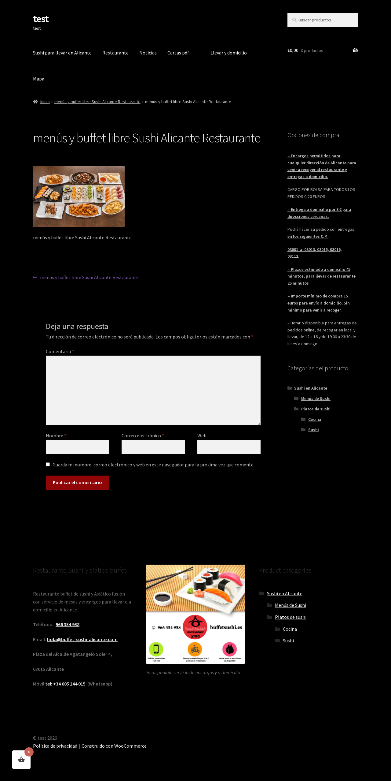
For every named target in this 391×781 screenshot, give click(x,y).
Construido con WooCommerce (114, 746)
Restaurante (115, 53)
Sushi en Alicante (310, 388)
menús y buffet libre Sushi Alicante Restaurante (97, 101)
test (41, 19)
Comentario (60, 351)
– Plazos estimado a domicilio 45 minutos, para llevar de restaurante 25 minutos (321, 276)
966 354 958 (67, 624)
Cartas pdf (178, 53)
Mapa (38, 79)
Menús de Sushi (316, 398)
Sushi (313, 429)
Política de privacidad (55, 746)
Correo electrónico (143, 435)
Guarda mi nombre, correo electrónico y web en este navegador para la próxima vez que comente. (153, 464)
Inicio (45, 101)
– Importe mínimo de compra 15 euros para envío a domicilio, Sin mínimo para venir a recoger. (318, 302)
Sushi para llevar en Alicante (62, 53)
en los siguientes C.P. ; (308, 236)
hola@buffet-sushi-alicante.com (82, 639)
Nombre (56, 435)
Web (201, 435)
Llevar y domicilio (228, 53)
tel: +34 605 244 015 (65, 684)
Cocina (314, 419)
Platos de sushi (316, 409)
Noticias (148, 53)
